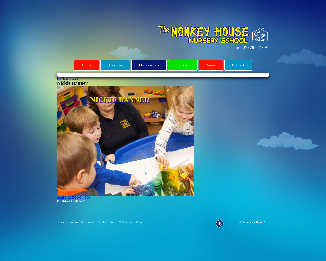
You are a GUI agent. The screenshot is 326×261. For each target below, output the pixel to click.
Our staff (183, 65)
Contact (238, 65)
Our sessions (149, 65)
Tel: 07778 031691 (252, 47)
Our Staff (102, 222)
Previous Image (67, 78)
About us (115, 65)
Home (86, 65)
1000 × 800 (82, 197)
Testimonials (126, 222)
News (210, 65)
